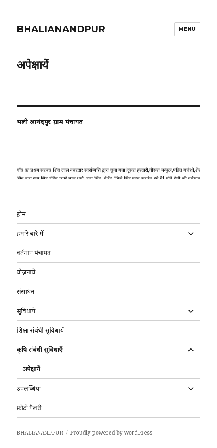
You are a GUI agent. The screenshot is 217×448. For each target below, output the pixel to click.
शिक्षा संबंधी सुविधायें (40, 330)
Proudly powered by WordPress (111, 432)
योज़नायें (26, 272)
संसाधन (25, 291)
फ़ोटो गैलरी (29, 408)
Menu (187, 29)
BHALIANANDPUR (61, 29)
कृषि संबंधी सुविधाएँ (40, 349)
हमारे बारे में (30, 233)
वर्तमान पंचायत (34, 253)
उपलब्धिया (29, 388)
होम (21, 214)
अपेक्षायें (31, 369)
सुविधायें (26, 311)
